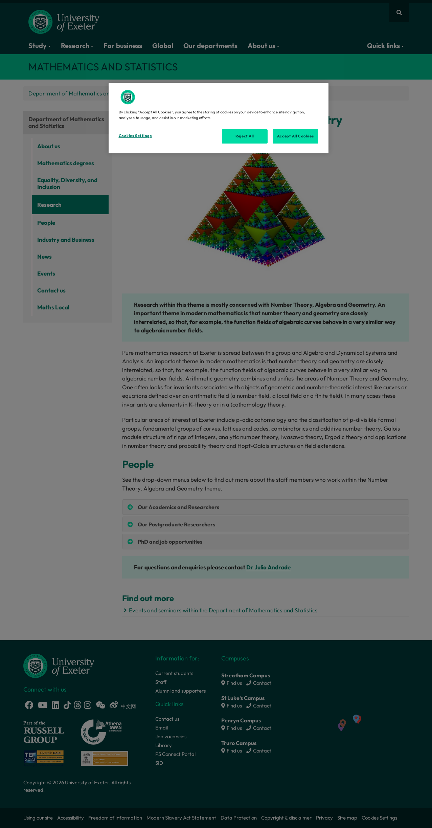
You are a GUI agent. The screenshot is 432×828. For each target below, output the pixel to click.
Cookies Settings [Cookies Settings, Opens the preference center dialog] (135, 135)
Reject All (244, 136)
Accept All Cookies (295, 136)
